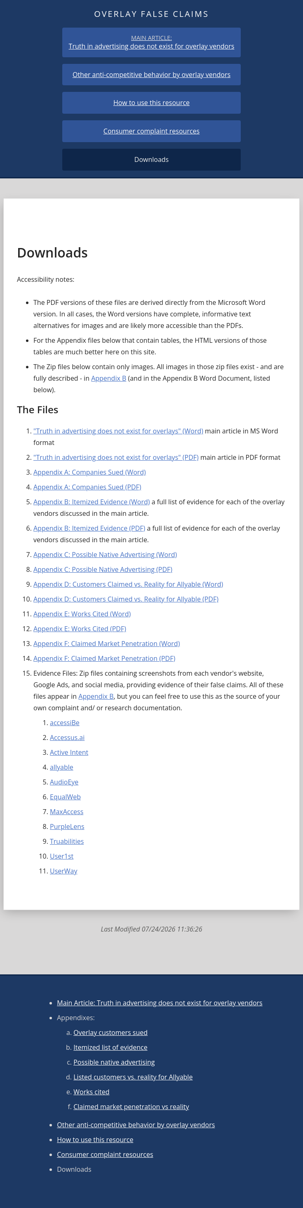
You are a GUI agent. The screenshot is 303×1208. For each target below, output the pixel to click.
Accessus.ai (67, 737)
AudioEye (64, 782)
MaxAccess (66, 811)
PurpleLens (67, 826)
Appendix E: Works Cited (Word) (82, 613)
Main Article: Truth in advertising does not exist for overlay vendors (160, 1002)
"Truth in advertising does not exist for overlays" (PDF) (116, 457)
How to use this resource (151, 102)
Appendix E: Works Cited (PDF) (79, 628)
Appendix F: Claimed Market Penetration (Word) (106, 643)
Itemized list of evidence (110, 1047)
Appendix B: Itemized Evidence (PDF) (89, 528)
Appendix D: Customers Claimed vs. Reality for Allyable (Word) (128, 584)
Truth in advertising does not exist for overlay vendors (152, 42)
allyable (61, 767)
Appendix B (108, 378)
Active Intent (69, 752)
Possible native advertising (114, 1062)
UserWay (64, 871)
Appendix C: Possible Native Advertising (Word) (105, 554)
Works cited (91, 1091)
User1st (61, 856)
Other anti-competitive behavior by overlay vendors (151, 74)
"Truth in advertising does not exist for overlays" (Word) (118, 430)
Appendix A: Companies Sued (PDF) (87, 487)
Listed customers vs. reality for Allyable (133, 1077)
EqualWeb (65, 796)
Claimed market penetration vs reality (131, 1106)
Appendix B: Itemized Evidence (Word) (91, 501)
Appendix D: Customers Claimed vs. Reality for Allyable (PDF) (125, 599)
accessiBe (65, 722)
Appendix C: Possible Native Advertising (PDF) (102, 569)
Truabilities (67, 841)
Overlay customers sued (110, 1032)
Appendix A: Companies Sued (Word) (89, 472)
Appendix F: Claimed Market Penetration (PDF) (104, 658)
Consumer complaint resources (151, 131)
